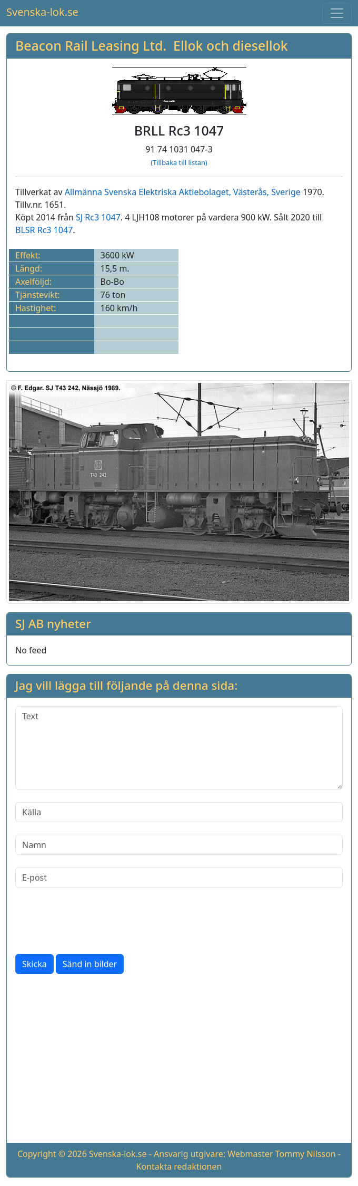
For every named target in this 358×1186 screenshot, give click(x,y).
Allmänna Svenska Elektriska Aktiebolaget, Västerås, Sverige (183, 192)
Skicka (34, 964)
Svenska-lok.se (42, 12)
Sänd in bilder (90, 964)
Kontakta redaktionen (179, 1166)
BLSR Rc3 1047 (44, 230)
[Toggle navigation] (337, 13)
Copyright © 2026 (52, 1154)
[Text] (179, 747)
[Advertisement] (179, 1060)
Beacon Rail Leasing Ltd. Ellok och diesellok (151, 45)
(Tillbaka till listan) (179, 162)
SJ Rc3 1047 (98, 217)
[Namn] (179, 845)
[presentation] (95, 920)
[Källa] (179, 812)
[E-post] (179, 877)
